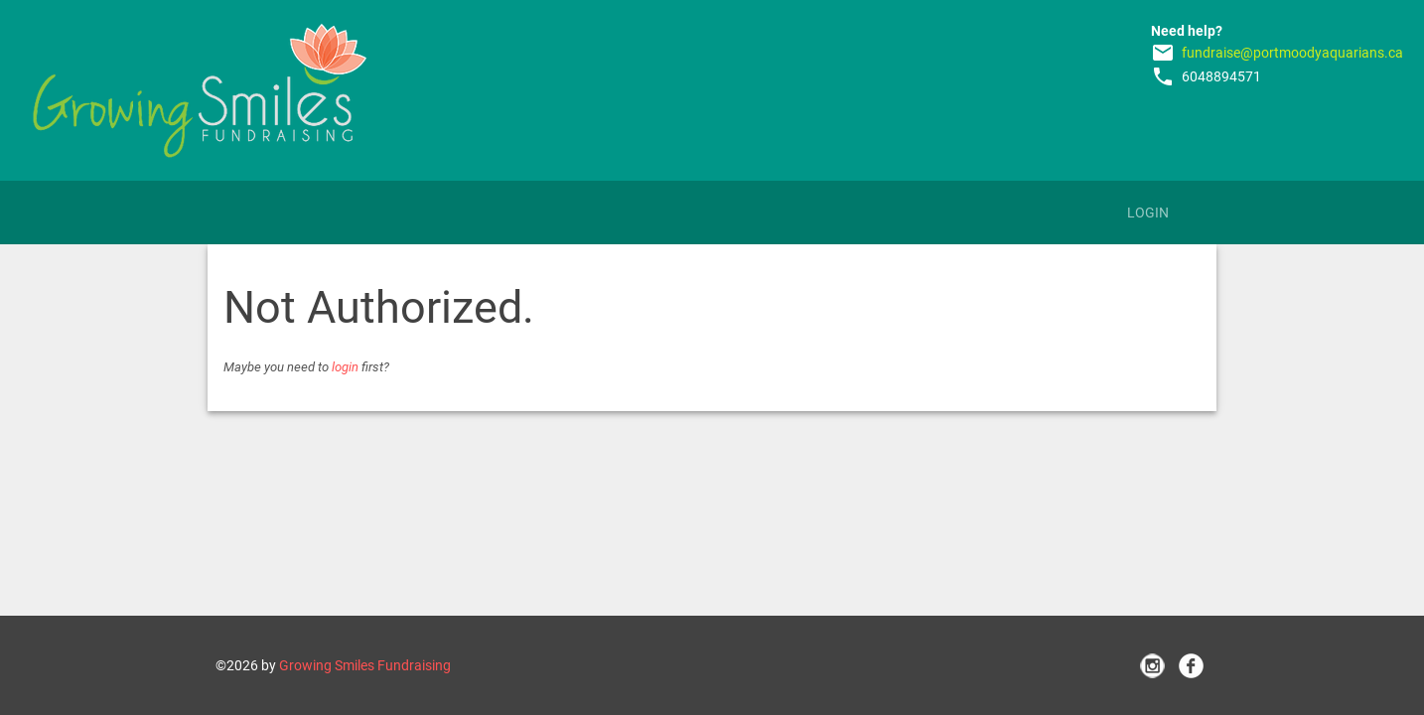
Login (1148, 212)
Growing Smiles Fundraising (365, 665)
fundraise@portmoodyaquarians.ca (1292, 53)
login (345, 366)
